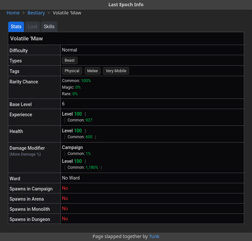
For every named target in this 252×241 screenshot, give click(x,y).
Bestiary (36, 13)
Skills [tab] (49, 26)
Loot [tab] (32, 26)
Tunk (154, 236)
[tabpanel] (126, 128)
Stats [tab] (16, 26)
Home (13, 13)
